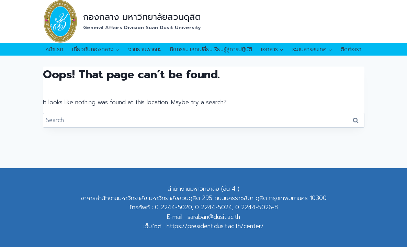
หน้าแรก (55, 49)
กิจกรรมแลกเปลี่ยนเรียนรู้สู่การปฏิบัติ (211, 49)
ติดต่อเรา (351, 49)
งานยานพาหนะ (144, 49)
